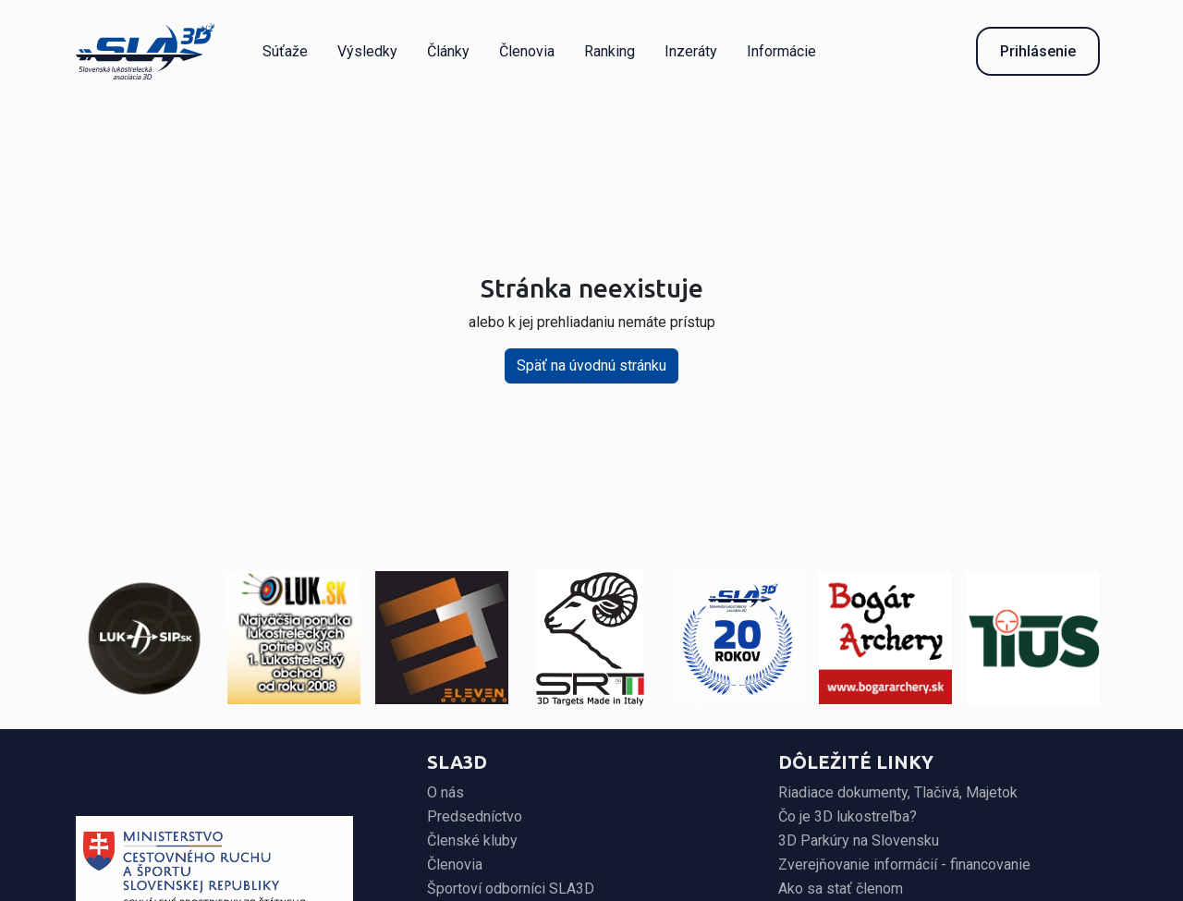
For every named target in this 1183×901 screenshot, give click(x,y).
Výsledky (367, 51)
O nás (445, 792)
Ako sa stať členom (840, 888)
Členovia (527, 51)
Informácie (781, 51)
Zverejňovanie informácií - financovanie (904, 864)
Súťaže (285, 51)
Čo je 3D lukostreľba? (847, 816)
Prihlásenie (1038, 51)
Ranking (609, 51)
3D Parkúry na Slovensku (858, 840)
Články (448, 51)
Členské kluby (472, 840)
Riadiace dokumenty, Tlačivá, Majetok (898, 792)
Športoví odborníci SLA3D (510, 888)
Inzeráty (691, 51)
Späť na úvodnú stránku (591, 365)
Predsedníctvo (474, 816)
